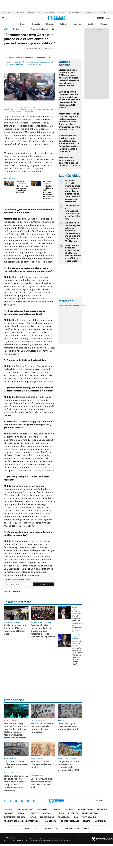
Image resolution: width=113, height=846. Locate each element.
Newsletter (108, 24)
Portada (8, 809)
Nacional (48, 813)
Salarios (61, 12)
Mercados (102, 809)
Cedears (83, 305)
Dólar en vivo (20, 12)
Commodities (75, 305)
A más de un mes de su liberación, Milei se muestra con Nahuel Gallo (15, 629)
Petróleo (31, 12)
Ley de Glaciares (90, 12)
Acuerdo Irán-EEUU (74, 12)
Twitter (5, 801)
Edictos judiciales (70, 821)
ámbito (7, 29)
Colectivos (104, 12)
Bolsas (68, 305)
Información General (14, 817)
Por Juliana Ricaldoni (75, 631)
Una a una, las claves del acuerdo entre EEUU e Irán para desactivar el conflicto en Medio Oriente (73, 253)
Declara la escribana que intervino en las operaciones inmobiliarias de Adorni (22, 186)
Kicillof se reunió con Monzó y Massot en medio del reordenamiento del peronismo (79, 619)
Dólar (22, 24)
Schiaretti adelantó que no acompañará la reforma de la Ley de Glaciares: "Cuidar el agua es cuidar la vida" (77, 652)
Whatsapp (34, 801)
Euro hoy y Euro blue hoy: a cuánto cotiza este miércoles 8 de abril (41, 783)
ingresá (108, 18)
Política (63, 24)
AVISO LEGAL (50, 821)
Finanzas (50, 24)
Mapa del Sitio (89, 817)
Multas (86, 821)
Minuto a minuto (11, 720)
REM (39, 12)
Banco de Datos (85, 809)
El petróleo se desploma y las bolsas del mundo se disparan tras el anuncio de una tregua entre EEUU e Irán (73, 232)
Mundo (60, 813)
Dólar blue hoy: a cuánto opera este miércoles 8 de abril (68, 726)
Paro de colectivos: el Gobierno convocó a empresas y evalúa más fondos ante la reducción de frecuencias (30, 63)
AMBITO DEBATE (77, 828)
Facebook (10, 801)
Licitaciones (101, 821)
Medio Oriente (49, 12)
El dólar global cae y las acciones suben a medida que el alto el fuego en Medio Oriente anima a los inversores (16, 783)
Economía (35, 24)
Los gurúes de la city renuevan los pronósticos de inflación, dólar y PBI (72, 212)
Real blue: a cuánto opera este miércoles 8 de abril (42, 764)
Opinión (90, 24)
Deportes (73, 813)
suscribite (100, 18)
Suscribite (44, 584)
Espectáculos (47, 817)
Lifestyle (34, 813)
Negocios (77, 24)
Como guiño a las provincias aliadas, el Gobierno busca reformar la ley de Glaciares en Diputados (43, 631)
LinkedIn (22, 801)
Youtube (27, 801)
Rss (76, 817)
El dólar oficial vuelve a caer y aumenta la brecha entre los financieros (69, 161)
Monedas (62, 305)
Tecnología (64, 817)
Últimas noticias (25, 809)
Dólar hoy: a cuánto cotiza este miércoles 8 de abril (16, 764)
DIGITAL (32, 828)
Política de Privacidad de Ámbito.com (22, 821)
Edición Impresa (90, 813)
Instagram (16, 801)
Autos (33, 817)
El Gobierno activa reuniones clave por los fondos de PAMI (29, 58)
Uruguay (104, 24)
